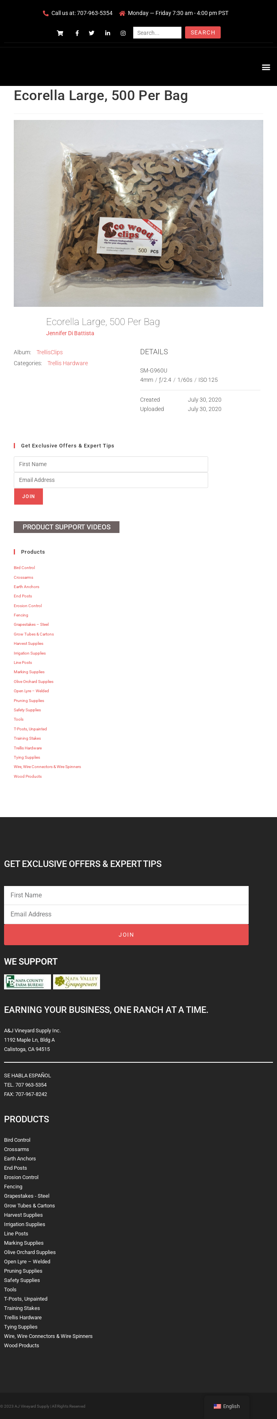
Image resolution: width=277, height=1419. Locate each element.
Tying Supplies (27, 757)
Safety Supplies (27, 710)
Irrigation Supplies (30, 653)
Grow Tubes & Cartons (34, 634)
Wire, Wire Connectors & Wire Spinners (47, 766)
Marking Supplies (29, 671)
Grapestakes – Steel (31, 624)
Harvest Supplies (28, 643)
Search (203, 32)
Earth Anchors (26, 586)
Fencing (21, 615)
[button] (266, 66)
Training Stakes (27, 738)
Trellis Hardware (67, 363)
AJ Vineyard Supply (32, 1406)
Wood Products (28, 776)
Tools (18, 719)
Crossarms (23, 577)
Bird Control (24, 567)
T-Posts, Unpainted (30, 729)
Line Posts (23, 662)
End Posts (23, 596)
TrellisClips (49, 352)
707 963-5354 (31, 1085)
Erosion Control (28, 605)
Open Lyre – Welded (31, 690)
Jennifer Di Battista (70, 333)
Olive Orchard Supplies (33, 681)
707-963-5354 (95, 13)
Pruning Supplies (29, 700)
